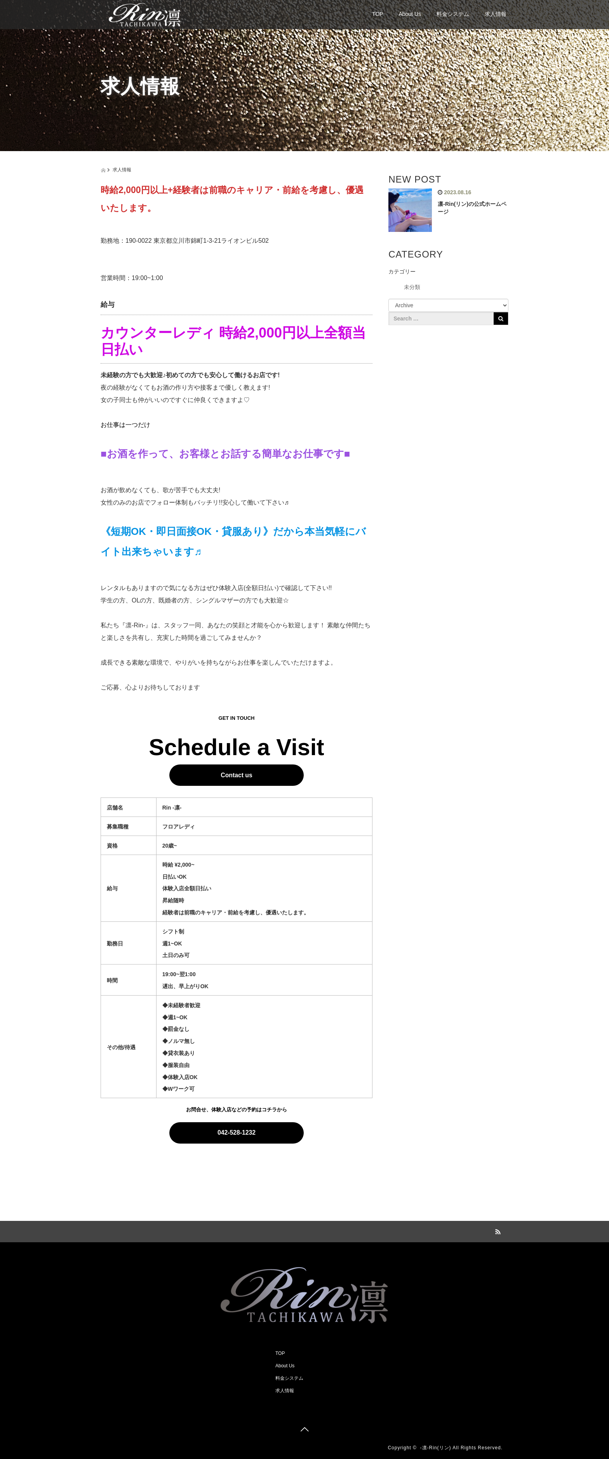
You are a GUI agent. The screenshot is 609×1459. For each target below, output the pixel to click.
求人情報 (495, 14)
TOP (377, 14)
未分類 (412, 287)
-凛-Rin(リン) (435, 1447)
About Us (409, 14)
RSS (497, 1230)
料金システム (453, 14)
